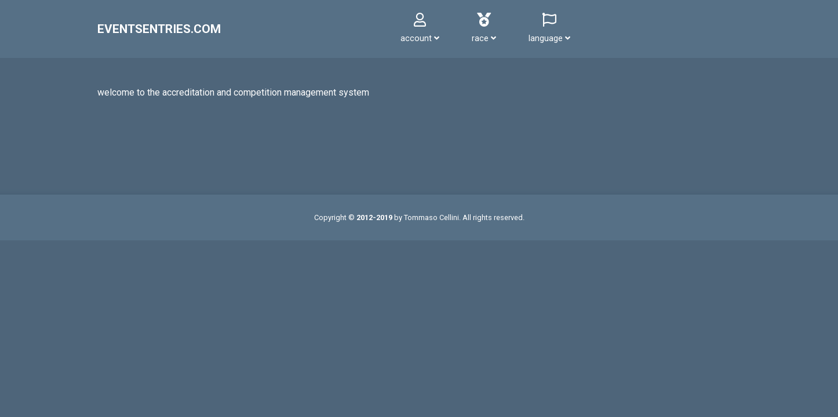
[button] (420, 29)
